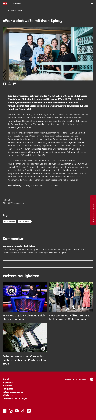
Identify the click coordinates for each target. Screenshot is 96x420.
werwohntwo (24, 221)
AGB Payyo (8, 395)
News (20, 11)
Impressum (8, 382)
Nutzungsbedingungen (13, 392)
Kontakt (6, 379)
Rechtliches (8, 385)
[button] (92, 3)
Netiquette (8, 389)
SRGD (13, 11)
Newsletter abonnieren (79, 379)
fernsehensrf (9, 221)
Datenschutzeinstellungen (15, 398)
